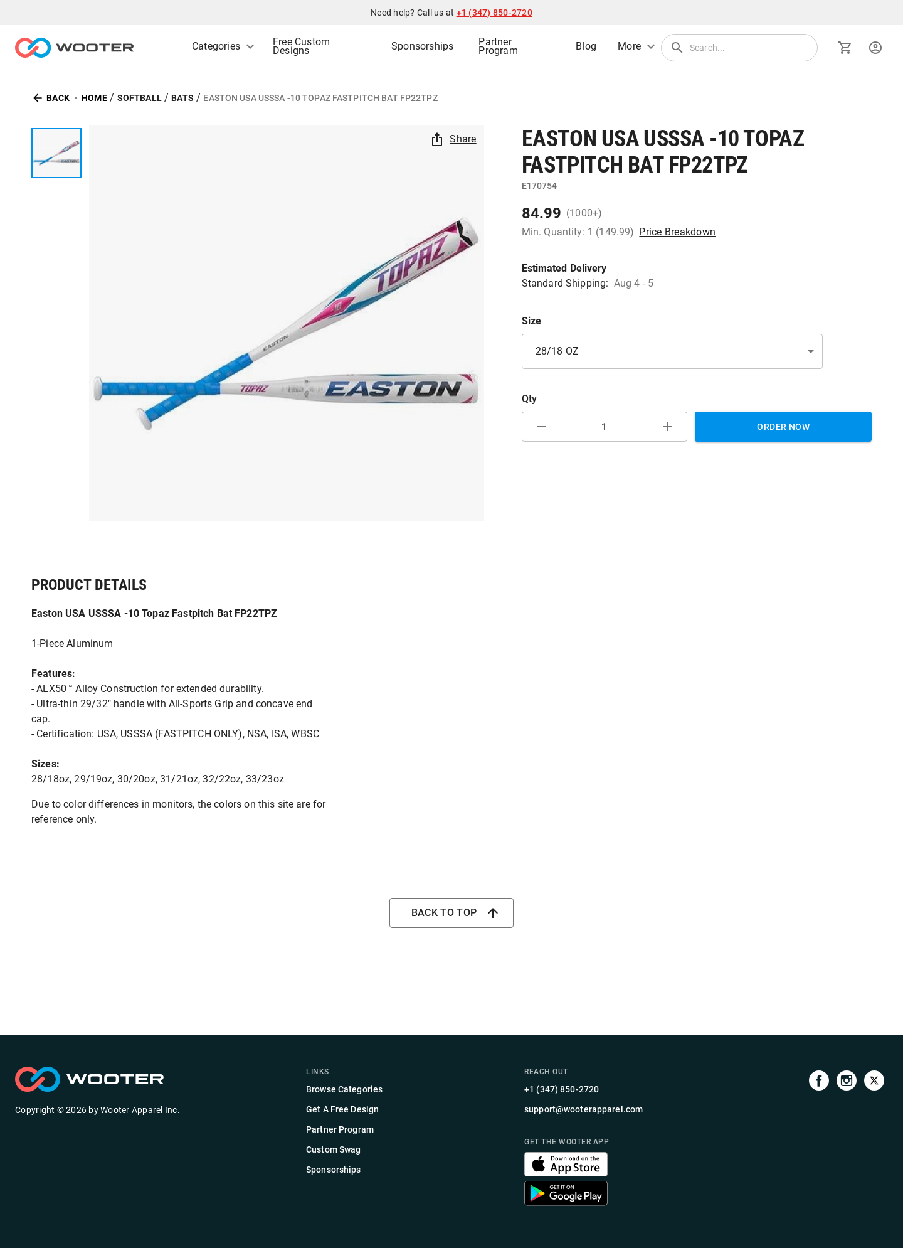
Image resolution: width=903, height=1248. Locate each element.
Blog (586, 46)
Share (454, 139)
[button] (672, 352)
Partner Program (497, 46)
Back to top (452, 913)
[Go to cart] (845, 47)
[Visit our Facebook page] (819, 1138)
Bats (182, 98)
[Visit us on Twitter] (874, 1138)
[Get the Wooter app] (566, 1173)
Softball (139, 98)
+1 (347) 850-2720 (494, 13)
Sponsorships (422, 46)
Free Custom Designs (301, 46)
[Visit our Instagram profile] (846, 1138)
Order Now (783, 427)
